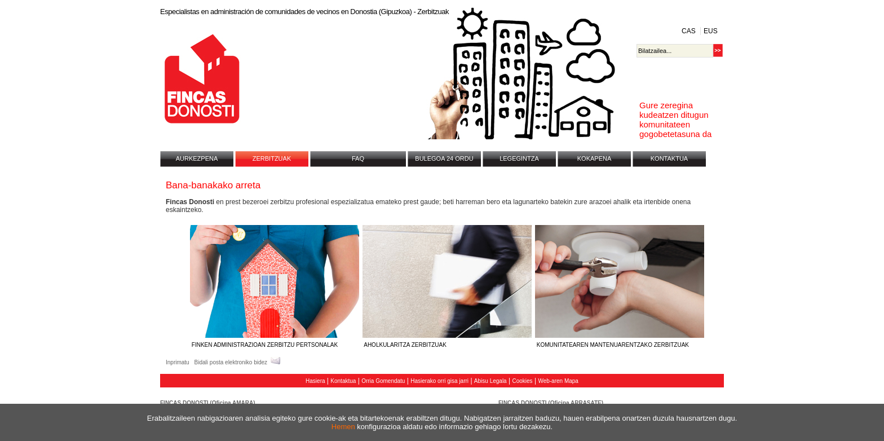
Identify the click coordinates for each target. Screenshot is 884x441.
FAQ (358, 158)
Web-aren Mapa (558, 381)
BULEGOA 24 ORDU (444, 158)
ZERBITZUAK (272, 158)
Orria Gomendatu (383, 381)
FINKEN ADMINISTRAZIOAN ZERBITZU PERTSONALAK (274, 341)
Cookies (522, 381)
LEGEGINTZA (519, 158)
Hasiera (315, 381)
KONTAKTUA (669, 158)
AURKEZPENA (197, 158)
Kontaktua (343, 381)
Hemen (343, 426)
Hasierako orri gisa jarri (439, 381)
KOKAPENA (594, 158)
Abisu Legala (490, 381)
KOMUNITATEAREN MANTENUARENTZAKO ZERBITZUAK (619, 341)
